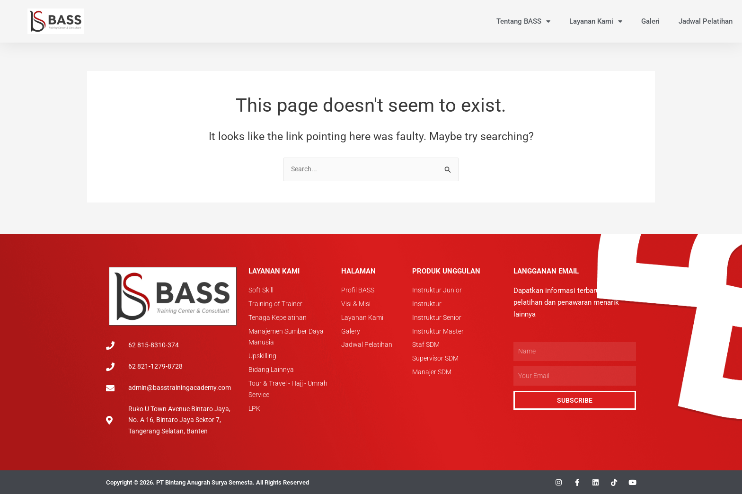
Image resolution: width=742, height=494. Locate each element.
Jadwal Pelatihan (706, 21)
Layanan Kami (595, 21)
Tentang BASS (523, 21)
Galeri (650, 21)
